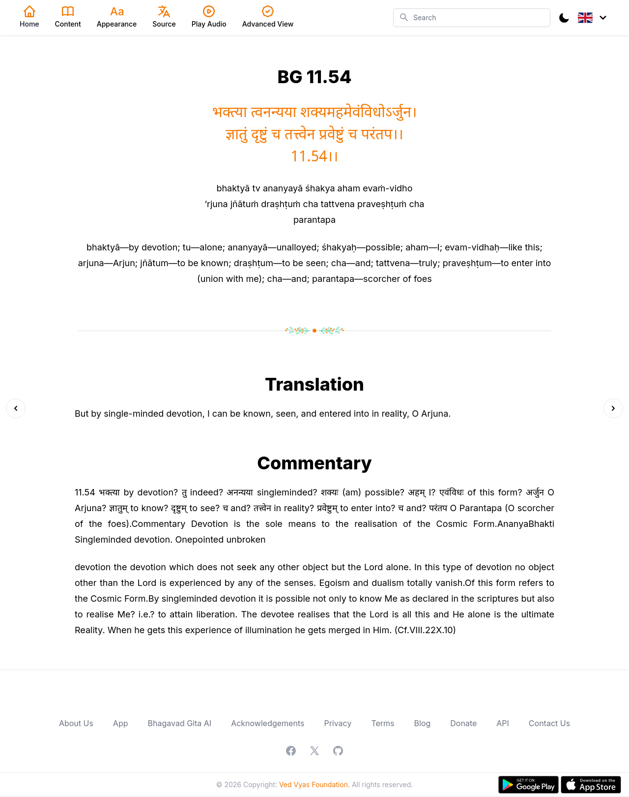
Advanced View (268, 16)
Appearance (117, 16)
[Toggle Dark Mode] (564, 18)
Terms (382, 723)
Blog (422, 723)
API (502, 723)
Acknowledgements (267, 723)
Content (68, 16)
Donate (463, 723)
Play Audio (209, 16)
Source (163, 16)
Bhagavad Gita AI (180, 723)
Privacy (337, 723)
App (120, 723)
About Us (76, 723)
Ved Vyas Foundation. (314, 784)
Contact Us (549, 723)
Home (29, 16)
